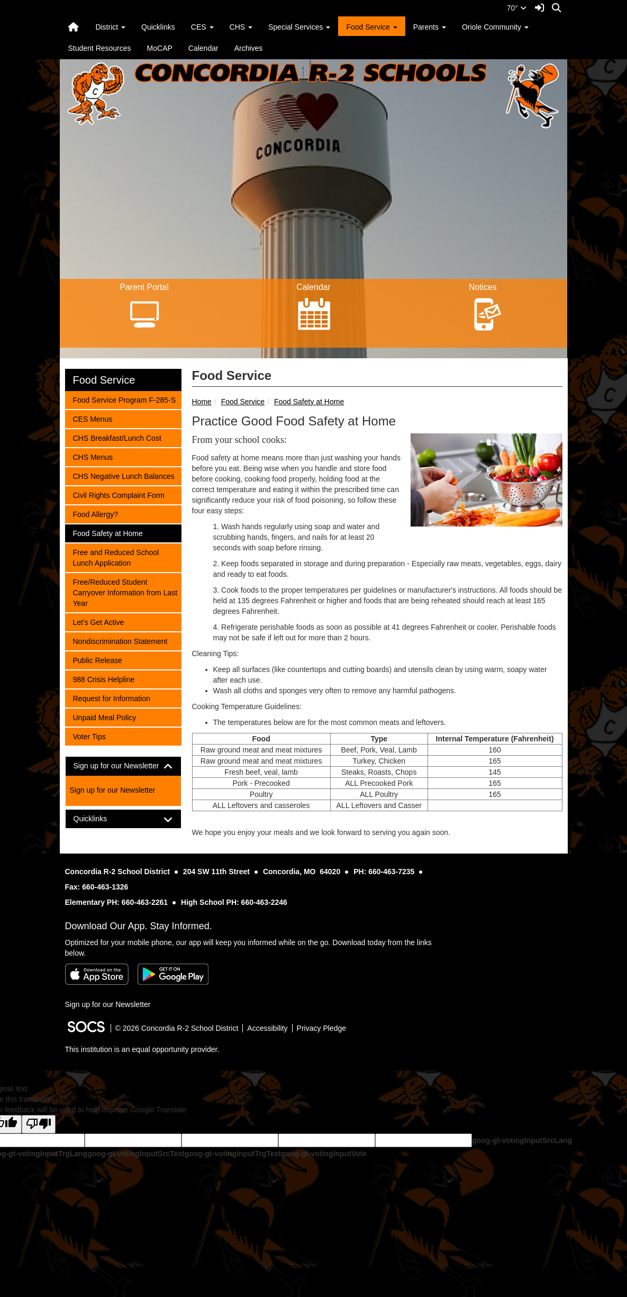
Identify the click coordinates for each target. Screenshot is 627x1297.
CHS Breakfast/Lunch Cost (116, 437)
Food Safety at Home (309, 401)
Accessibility (267, 1028)
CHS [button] (241, 27)
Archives (248, 48)
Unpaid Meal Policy (104, 717)
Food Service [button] (371, 27)
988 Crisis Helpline (103, 679)
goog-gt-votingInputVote (324, 1153)
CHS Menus (92, 456)
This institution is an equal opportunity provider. (142, 1049)
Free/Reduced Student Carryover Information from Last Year (125, 591)
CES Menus (92, 418)
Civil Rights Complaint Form (118, 494)
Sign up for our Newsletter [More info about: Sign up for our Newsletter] (113, 790)
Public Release (97, 660)
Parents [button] (429, 27)
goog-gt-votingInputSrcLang (522, 1140)
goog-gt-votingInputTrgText (232, 1153)
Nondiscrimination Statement (120, 641)
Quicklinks (158, 27)
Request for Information (111, 698)
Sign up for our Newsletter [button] (123, 766)
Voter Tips (89, 736)
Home (202, 401)
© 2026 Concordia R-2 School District (177, 1028)
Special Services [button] (299, 27)
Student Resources (99, 48)
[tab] (123, 766)
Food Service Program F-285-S (124, 399)
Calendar (203, 48)
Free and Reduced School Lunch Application (115, 557)
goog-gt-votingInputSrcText (135, 1153)
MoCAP (159, 48)
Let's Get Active (98, 621)
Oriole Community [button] (495, 27)
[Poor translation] (39, 1124)
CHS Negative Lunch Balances (123, 475)
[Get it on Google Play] (173, 974)
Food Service (243, 401)
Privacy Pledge (321, 1028)
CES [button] (202, 27)
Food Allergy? (95, 514)
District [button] (110, 27)
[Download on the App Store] (97, 974)
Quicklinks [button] (100, 819)
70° (516, 8)
